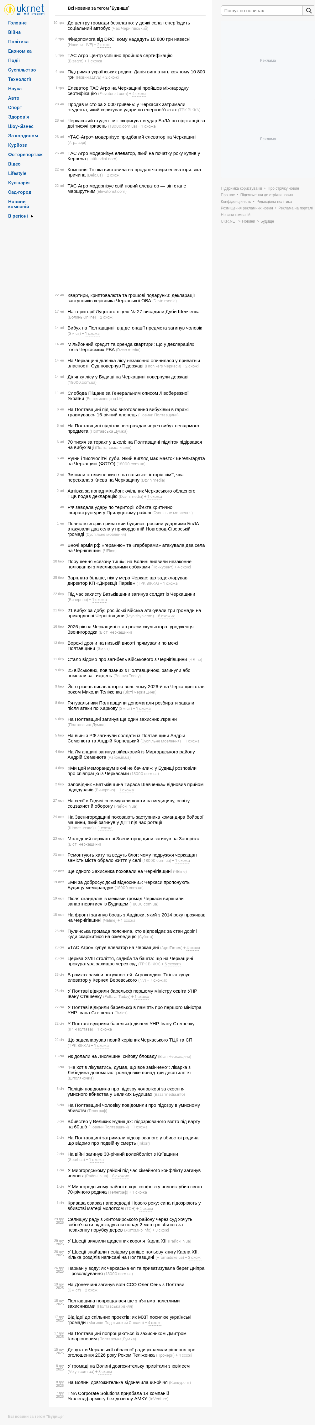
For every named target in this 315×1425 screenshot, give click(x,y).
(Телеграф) (97, 1110)
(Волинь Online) (82, 317)
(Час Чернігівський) (130, 28)
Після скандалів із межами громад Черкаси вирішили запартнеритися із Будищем (126, 901)
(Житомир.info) (137, 1230)
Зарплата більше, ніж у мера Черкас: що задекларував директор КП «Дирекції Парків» (127, 580)
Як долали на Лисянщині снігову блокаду (112, 1056)
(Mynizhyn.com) (140, 616)
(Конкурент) (162, 567)
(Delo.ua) (95, 175)
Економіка (20, 50)
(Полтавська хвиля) (113, 447)
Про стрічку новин (283, 188)
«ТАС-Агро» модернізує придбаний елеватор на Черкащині (132, 137)
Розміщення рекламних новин (247, 208)
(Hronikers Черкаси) (163, 366)
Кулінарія (19, 182)
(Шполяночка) (81, 828)
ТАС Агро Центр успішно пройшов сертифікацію (120, 55)
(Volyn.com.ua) (81, 1371)
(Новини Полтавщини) (158, 415)
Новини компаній (18, 204)
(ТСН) (130, 1208)
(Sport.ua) (76, 1159)
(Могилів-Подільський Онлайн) (115, 1322)
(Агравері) (77, 142)
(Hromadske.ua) (169, 1257)
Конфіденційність (236, 201)
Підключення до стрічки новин (266, 195)
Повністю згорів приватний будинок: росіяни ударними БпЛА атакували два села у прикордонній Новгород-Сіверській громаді (133, 529)
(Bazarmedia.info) (169, 1094)
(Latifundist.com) (102, 158)
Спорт (15, 107)
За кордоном (23, 135)
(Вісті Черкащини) (115, 632)
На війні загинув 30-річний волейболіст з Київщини (123, 1154)
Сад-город (19, 191)
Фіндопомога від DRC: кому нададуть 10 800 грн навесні (129, 39)
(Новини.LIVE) (80, 44)
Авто (13, 97)
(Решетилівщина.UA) (104, 398)
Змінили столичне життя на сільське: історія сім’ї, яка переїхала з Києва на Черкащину (126, 477)
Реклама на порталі (295, 208)
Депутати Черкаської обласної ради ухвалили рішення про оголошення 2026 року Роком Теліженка (132, 1352)
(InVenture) (158, 1398)
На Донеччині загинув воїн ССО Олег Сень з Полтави (126, 1284)
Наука (15, 88)
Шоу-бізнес (21, 126)
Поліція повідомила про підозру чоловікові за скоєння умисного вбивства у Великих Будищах (126, 1091)
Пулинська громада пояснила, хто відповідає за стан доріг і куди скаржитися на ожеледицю (132, 933)
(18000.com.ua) (122, 126)
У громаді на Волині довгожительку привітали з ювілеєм (129, 1366)
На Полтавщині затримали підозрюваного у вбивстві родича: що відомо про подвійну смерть (134, 1140)
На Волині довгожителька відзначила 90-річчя (118, 1382)
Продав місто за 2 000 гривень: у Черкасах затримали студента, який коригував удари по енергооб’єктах (127, 107)
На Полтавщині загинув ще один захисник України (122, 719)
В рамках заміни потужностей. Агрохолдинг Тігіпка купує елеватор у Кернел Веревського (129, 977)
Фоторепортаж (25, 154)
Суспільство (22, 69)
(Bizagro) (75, 61)
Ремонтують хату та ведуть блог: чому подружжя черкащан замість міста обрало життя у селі (132, 857)
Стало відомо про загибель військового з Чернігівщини (127, 659)
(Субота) (145, 936)
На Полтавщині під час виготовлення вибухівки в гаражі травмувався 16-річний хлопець (128, 412)
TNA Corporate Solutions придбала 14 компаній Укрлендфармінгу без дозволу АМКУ (118, 1396)
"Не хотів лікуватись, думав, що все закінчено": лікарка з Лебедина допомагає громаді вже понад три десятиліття (129, 1069)
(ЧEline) (110, 550)
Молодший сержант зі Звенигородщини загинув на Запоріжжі (134, 838)
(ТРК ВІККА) (189, 110)
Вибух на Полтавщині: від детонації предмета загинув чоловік (135, 327)
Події (14, 60)
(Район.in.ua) (119, 757)
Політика (18, 41)
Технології (19, 79)
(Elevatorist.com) (113, 93)
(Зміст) (74, 333)
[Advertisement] (129, 243)
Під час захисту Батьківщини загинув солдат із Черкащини (131, 594)
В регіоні (18, 215)
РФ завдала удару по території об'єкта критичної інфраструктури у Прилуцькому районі (121, 509)
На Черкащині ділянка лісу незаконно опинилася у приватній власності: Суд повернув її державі (134, 363)
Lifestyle (17, 173)
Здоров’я (18, 116)
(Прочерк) (165, 1355)
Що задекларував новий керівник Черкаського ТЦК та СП (130, 1039)
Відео (14, 163)
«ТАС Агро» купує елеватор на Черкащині (113, 947)
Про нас (228, 195)
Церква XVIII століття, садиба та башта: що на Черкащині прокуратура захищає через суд (130, 961)
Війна (14, 31)
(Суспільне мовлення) (172, 512)
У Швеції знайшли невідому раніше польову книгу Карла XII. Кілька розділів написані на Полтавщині (133, 1254)
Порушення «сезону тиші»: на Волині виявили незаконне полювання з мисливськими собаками (130, 564)
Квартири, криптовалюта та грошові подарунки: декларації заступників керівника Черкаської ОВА (131, 298)
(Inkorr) (143, 1143)
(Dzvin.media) (164, 300)
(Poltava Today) (127, 675)
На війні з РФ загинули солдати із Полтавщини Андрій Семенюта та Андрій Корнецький (126, 738)
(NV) (142, 980)
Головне (17, 22)
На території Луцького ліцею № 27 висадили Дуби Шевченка (134, 311)
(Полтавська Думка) (109, 431)
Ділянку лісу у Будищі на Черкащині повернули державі (128, 376)
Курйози (18, 144)
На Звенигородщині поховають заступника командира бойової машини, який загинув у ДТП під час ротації (136, 819)
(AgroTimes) (171, 947)
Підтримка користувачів (241, 188)
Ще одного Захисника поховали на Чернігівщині (120, 871)
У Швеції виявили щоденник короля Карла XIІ (117, 1240)
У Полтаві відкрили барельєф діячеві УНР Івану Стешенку (131, 1023)
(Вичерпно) (78, 599)
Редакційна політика (274, 201)
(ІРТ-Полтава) (80, 1029)
